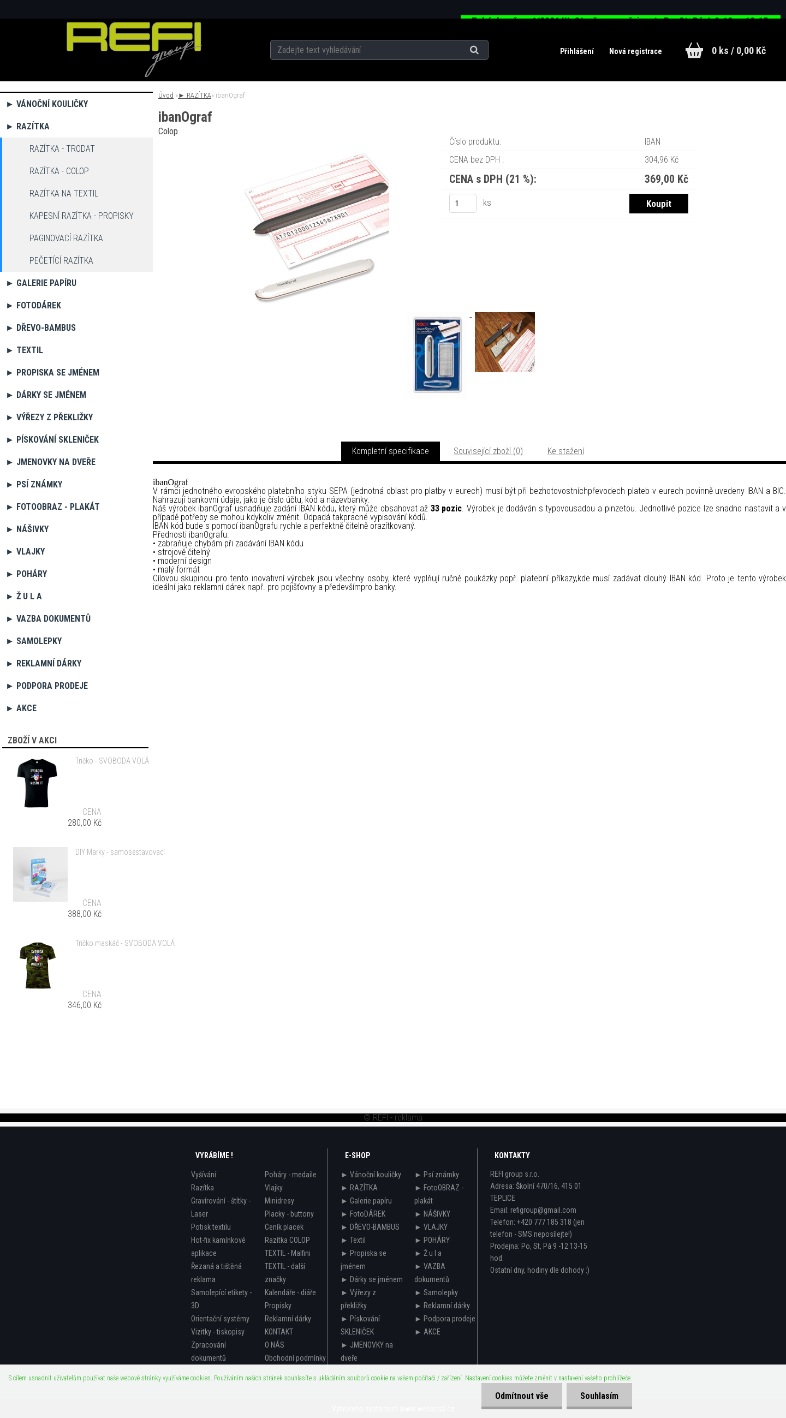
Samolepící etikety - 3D (221, 1299)
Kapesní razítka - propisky (81, 216)
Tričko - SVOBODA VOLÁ (112, 760)
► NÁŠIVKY (27, 529)
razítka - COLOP (59, 171)
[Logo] (134, 49)
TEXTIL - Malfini (288, 1253)
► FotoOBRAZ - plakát (52, 507)
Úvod (166, 95)
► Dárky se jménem (45, 395)
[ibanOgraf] (310, 150)
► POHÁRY (26, 574)
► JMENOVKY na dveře (50, 462)
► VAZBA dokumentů (48, 618)
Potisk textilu (211, 1227)
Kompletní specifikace (390, 451)
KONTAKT (279, 1331)
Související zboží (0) (488, 451)
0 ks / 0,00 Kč (739, 50)
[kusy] (463, 203)
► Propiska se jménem (52, 372)
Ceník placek (284, 1227)
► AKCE (21, 708)
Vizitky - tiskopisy (218, 1331)
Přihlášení (578, 51)
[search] (487, 50)
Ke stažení (565, 451)
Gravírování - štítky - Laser (221, 1207)
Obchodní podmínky (295, 1358)
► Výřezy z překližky (49, 417)
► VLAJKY (25, 551)
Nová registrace (635, 51)
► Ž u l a (23, 596)
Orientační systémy (220, 1318)
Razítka (202, 1187)
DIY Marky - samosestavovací (120, 852)
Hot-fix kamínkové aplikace (218, 1247)
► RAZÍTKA (27, 126)
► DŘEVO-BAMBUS (40, 328)
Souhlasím (599, 1396)
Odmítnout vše (522, 1396)
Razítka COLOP (287, 1240)
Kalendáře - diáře (290, 1292)
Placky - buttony (289, 1214)
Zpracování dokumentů (208, 1351)
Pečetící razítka (61, 260)
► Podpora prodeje (46, 686)
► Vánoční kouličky (46, 104)
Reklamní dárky (288, 1318)
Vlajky (274, 1187)
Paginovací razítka (66, 238)
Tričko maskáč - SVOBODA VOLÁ (125, 943)
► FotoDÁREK (33, 305)
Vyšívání (203, 1174)
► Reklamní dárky (43, 663)
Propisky (278, 1305)
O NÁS (274, 1344)
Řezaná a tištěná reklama (216, 1273)
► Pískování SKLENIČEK (52, 439)
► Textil (24, 350)
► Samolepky (33, 641)
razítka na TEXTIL (63, 193)
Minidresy (279, 1200)
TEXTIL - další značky (285, 1273)
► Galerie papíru (40, 283)
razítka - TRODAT (62, 149)
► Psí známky (33, 484)
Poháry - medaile (291, 1174)
